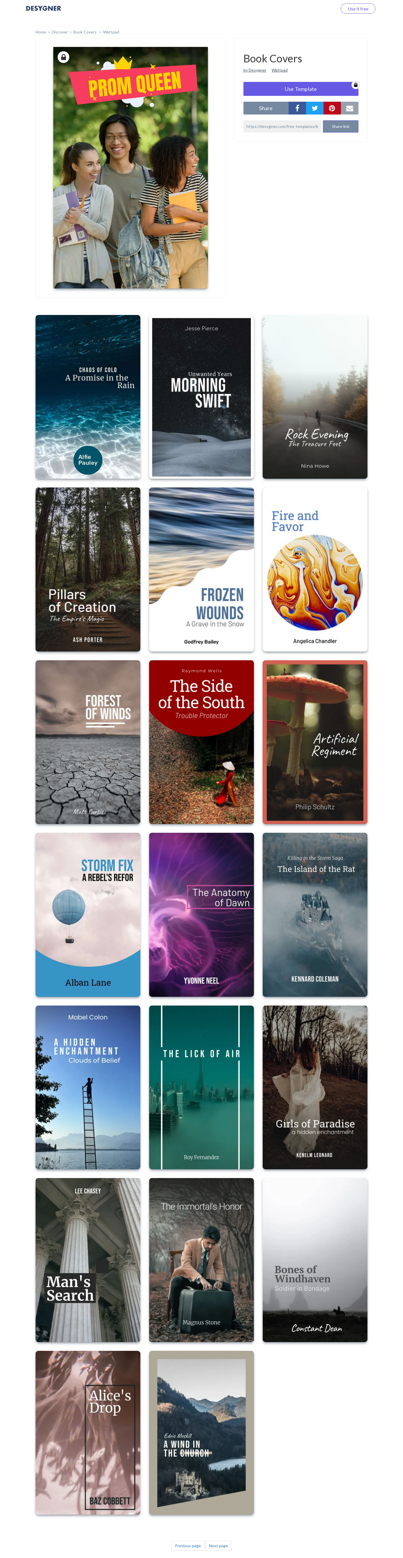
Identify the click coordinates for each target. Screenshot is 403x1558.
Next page (218, 1545)
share (266, 108)
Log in (323, 8)
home (41, 31)
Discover (60, 31)
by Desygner (254, 70)
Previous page (188, 1545)
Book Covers (85, 31)
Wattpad (111, 31)
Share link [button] (340, 126)
